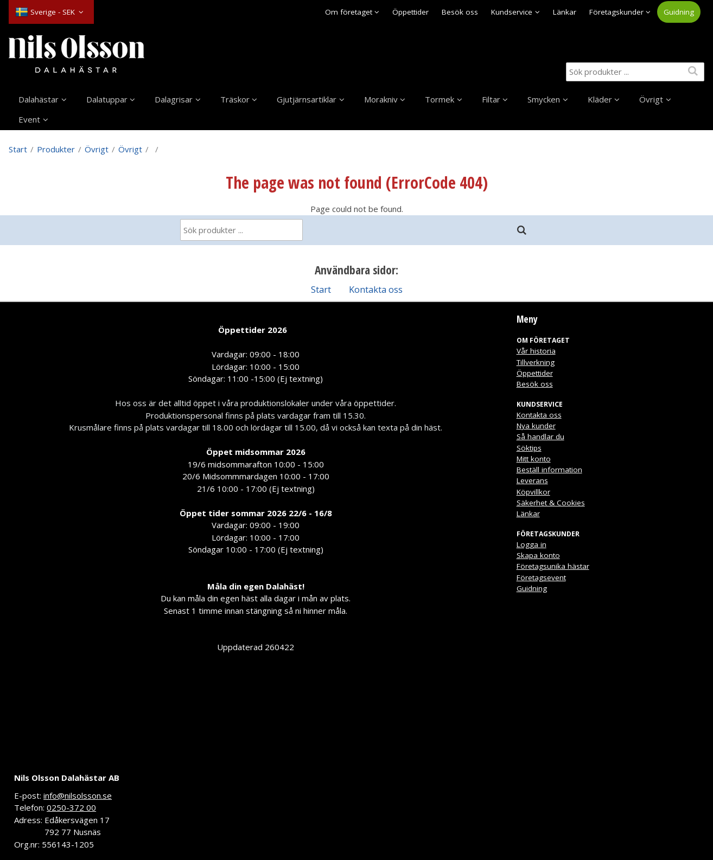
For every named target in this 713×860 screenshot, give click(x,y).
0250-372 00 (71, 807)
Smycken (543, 99)
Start (18, 149)
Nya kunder (536, 426)
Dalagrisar (174, 99)
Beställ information (549, 469)
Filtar (491, 99)
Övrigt (651, 99)
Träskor (235, 99)
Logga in (531, 544)
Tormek (439, 99)
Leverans (532, 480)
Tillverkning (536, 362)
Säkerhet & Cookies (551, 503)
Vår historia (536, 351)
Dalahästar (38, 99)
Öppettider (410, 12)
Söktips (529, 448)
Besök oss (460, 12)
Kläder (600, 99)
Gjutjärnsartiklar (306, 99)
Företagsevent (541, 577)
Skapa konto (538, 555)
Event (29, 119)
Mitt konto (534, 459)
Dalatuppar (107, 99)
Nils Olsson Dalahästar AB (66, 777)
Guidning (679, 12)
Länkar (564, 12)
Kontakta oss (376, 289)
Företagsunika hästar (553, 566)
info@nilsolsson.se (77, 795)
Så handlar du (540, 436)
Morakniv (381, 99)
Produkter (56, 149)
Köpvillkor (533, 492)
